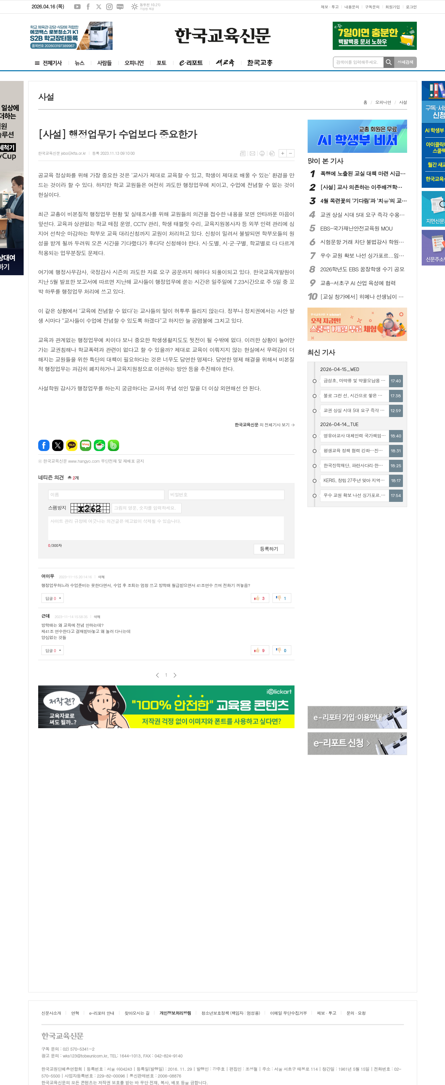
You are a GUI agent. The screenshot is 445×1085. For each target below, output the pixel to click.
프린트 (262, 153)
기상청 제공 (146, 9)
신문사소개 (51, 1013)
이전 (157, 675)
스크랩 (272, 153)
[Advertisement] (333, 607)
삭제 (101, 576)
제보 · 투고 (330, 6)
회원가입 (392, 6)
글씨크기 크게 (283, 153)
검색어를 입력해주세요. (357, 62)
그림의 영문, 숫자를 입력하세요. (145, 507)
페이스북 (88, 7)
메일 (252, 153)
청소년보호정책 (230, 1013)
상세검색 (405, 62)
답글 (51, 598)
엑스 (99, 7)
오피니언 (383, 102)
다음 (175, 675)
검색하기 (389, 62)
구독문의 (372, 6)
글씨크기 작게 (290, 153)
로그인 (411, 6)
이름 (54, 494)
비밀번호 (179, 494)
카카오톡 (71, 445)
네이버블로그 (120, 7)
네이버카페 (99, 445)
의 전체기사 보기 (262, 425)
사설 (403, 102)
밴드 (113, 445)
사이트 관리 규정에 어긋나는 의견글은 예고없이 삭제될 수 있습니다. (115, 521)
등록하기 (269, 548)
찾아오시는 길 (137, 1013)
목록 (242, 153)
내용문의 (351, 6)
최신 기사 (321, 352)
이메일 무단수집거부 (288, 1013)
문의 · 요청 (356, 1013)
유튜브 (77, 7)
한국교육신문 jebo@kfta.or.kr (62, 153)
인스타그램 (109, 7)
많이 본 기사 (325, 161)
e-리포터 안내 (102, 1013)
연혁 (75, 1013)
